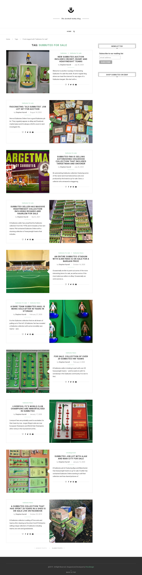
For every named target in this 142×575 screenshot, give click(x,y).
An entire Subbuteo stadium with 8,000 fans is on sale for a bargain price (71, 258)
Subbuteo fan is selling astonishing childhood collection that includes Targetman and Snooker (71, 160)
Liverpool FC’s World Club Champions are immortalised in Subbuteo (28, 408)
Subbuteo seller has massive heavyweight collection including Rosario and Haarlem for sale (28, 210)
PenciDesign (90, 567)
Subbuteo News (78, 253)
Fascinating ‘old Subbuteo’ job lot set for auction (28, 108)
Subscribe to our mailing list (111, 53)
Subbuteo (63, 53)
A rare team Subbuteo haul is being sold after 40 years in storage (28, 308)
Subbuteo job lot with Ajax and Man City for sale (71, 457)
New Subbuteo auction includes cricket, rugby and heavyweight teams (71, 59)
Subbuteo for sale (75, 53)
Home (69, 31)
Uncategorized (71, 453)
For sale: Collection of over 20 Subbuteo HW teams (71, 357)
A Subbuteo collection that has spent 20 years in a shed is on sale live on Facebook (28, 508)
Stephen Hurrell (65, 65)
